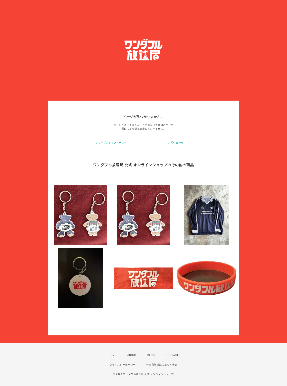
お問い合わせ (176, 142)
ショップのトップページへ (111, 142)
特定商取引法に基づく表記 (161, 364)
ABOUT (132, 355)
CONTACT (172, 355)
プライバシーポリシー (123, 364)
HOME (113, 355)
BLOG (151, 355)
